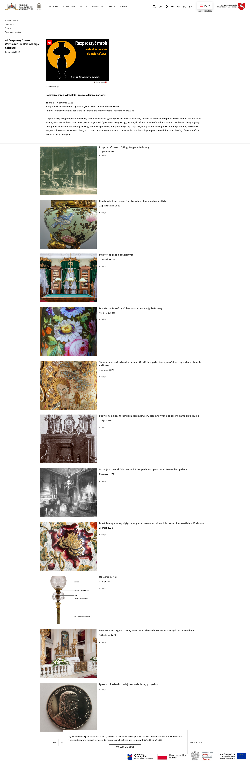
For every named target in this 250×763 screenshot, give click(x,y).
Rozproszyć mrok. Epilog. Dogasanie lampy (124, 147)
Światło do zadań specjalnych (116, 255)
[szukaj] (154, 7)
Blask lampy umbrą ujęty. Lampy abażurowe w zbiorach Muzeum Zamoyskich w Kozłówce (151, 523)
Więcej (103, 155)
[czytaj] (172, 6)
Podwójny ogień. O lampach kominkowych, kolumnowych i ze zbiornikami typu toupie (149, 416)
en (190, 7)
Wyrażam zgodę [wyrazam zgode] (125, 747)
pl (184, 7)
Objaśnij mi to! (108, 577)
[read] (178, 6)
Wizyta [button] (83, 7)
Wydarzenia (69, 7)
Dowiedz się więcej (152, 740)
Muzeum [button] (53, 7)
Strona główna (11, 20)
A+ (160, 7)
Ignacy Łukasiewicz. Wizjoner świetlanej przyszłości (129, 684)
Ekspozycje (10, 24)
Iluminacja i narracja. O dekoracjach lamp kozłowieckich (132, 201)
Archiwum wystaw (13, 32)
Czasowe (9, 28)
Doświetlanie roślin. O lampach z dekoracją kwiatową (130, 308)
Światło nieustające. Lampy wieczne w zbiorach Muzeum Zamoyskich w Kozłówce (146, 630)
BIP (54, 743)
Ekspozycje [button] (97, 7)
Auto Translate (205, 11)
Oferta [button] (111, 7)
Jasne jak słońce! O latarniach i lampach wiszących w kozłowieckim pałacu (143, 469)
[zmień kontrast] (167, 6)
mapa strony (197, 743)
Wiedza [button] (123, 7)
